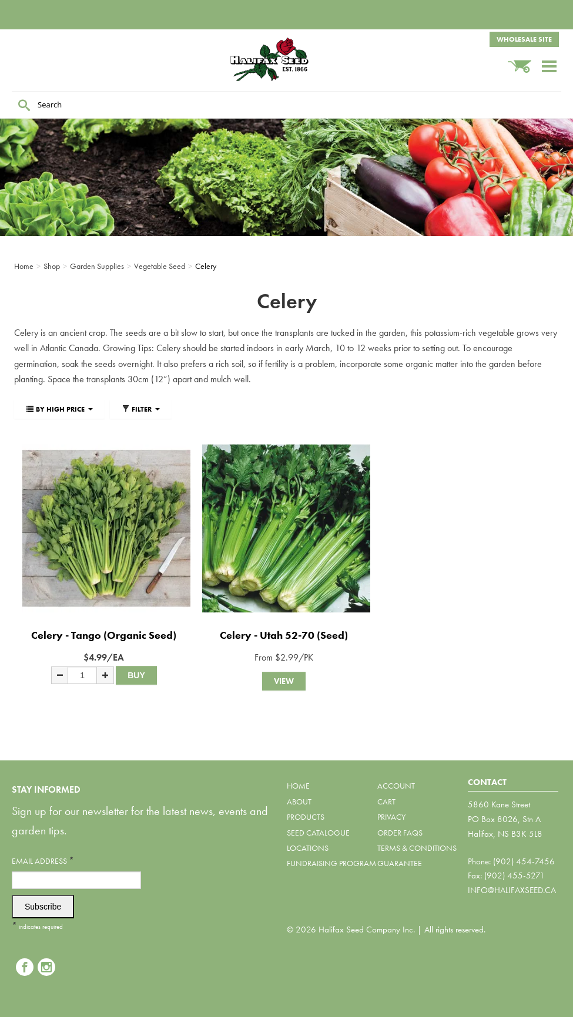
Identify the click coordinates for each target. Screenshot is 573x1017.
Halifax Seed (287, 59)
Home (298, 785)
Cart (386, 801)
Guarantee (399, 863)
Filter (141, 409)
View (284, 681)
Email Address (43, 860)
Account (396, 785)
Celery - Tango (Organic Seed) (103, 635)
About (299, 801)
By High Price (59, 409)
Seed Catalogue (318, 832)
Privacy (391, 816)
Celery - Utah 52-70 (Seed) (284, 635)
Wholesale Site (524, 39)
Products (305, 816)
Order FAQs (400, 832)
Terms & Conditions (417, 848)
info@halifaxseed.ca (512, 890)
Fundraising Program (331, 863)
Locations (308, 848)
